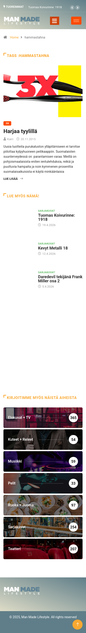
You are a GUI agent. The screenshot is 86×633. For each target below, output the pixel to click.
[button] (72, 7)
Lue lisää (13, 178)
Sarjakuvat (46, 210)
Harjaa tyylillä (20, 131)
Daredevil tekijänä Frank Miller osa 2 (60, 278)
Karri (10, 139)
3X (7, 123)
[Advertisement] (43, 347)
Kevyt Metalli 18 (53, 248)
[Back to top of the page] (77, 624)
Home (14, 37)
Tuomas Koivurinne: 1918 (45, 7)
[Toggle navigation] (54, 21)
